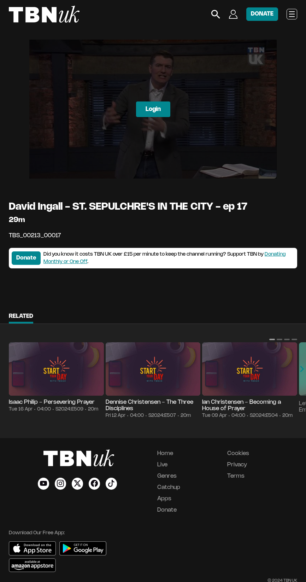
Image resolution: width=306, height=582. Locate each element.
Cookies (238, 453)
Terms (236, 476)
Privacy (237, 464)
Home (165, 453)
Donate (26, 258)
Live (162, 464)
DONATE (262, 14)
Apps (164, 498)
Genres (167, 476)
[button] (272, 339)
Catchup (168, 487)
